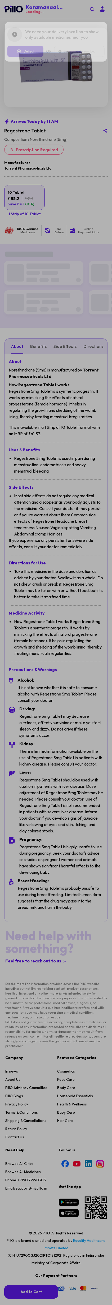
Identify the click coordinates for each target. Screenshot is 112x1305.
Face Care (66, 982)
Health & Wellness (72, 1007)
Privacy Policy (16, 1007)
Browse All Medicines (23, 1074)
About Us (12, 982)
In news (11, 974)
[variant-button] (24, 211)
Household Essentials (75, 998)
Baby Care (66, 1015)
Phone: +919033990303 (25, 1083)
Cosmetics (66, 974)
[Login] (102, 9)
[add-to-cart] (31, 1292)
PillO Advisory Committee (26, 990)
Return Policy (16, 1031)
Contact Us (14, 1040)
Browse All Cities (19, 1066)
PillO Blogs (14, 998)
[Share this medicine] (105, 144)
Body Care (66, 990)
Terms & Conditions (21, 1015)
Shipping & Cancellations (25, 1023)
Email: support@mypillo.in (26, 1091)
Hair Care (65, 1023)
